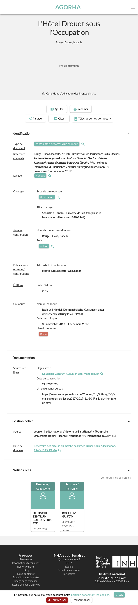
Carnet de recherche (69, 570)
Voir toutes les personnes (116, 477)
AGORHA (68, 7)
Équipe (69, 566)
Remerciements (25, 566)
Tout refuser (57, 600)
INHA (69, 563)
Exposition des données (26, 577)
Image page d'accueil (25, 581)
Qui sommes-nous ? (69, 559)
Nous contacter (25, 573)
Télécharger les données (92, 118)
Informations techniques (25, 563)
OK (119, 594)
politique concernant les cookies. (90, 594)
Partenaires (69, 573)
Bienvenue (26, 559)
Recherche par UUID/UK (26, 584)
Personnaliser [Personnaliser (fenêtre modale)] (81, 600)
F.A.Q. (26, 570)
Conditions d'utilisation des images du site (69, 93)
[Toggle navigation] (134, 7)
